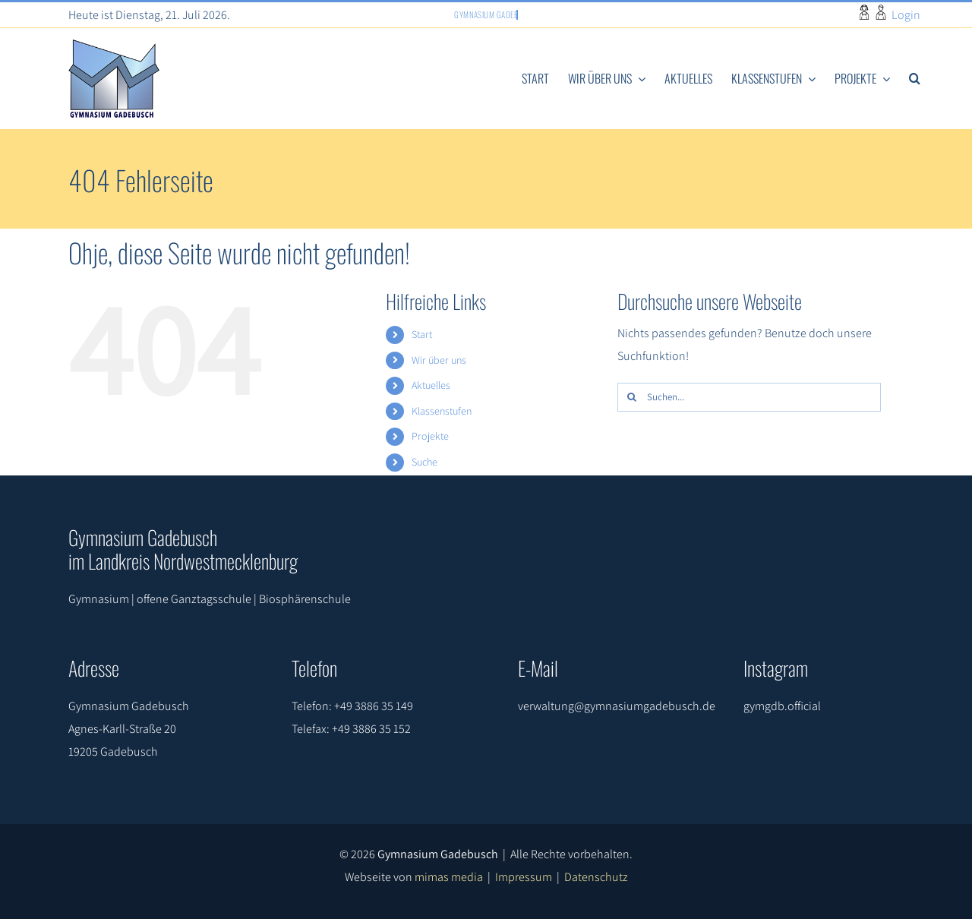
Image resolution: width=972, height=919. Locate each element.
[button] (914, 79)
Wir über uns (439, 360)
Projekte (430, 436)
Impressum (523, 877)
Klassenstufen (442, 411)
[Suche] (631, 397)
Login (906, 15)
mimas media (449, 877)
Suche (424, 462)
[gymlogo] (113, 45)
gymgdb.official (782, 706)
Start (422, 334)
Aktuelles (431, 385)
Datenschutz (596, 877)
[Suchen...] (749, 397)
